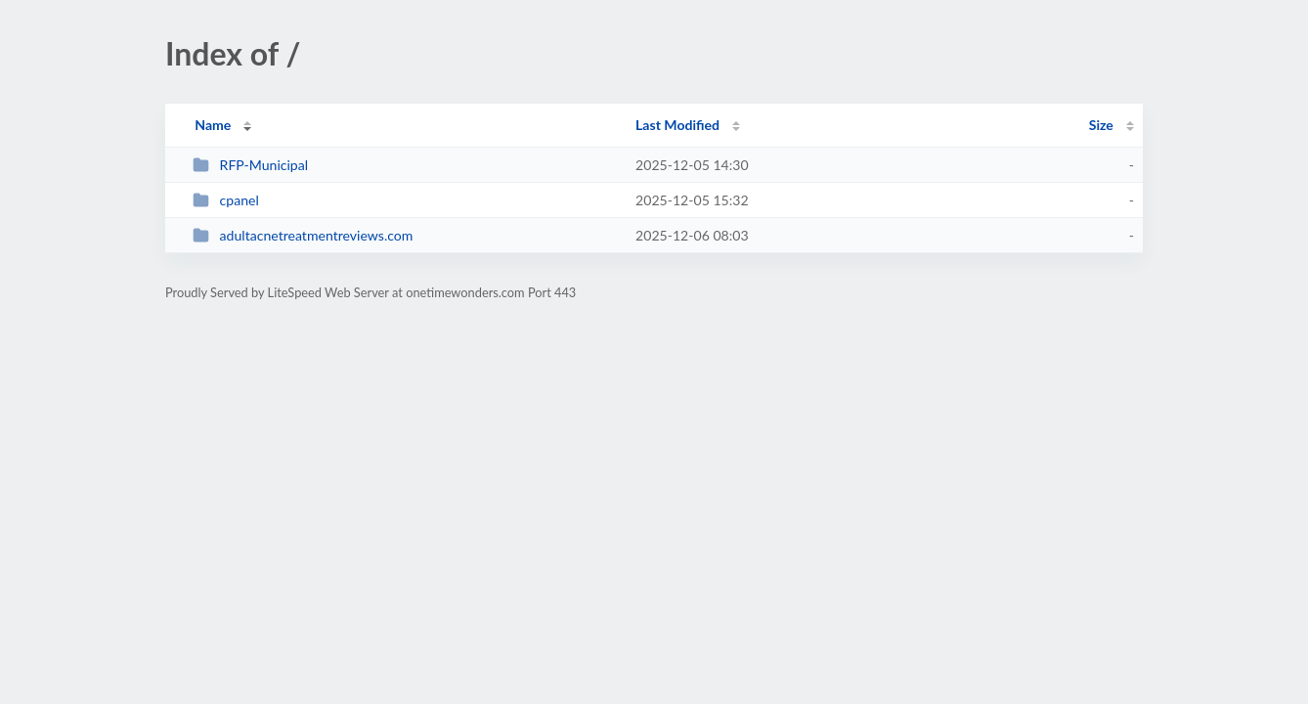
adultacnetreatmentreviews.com (303, 235)
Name (213, 124)
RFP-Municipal (250, 164)
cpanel (226, 200)
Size (1101, 124)
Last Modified (677, 124)
